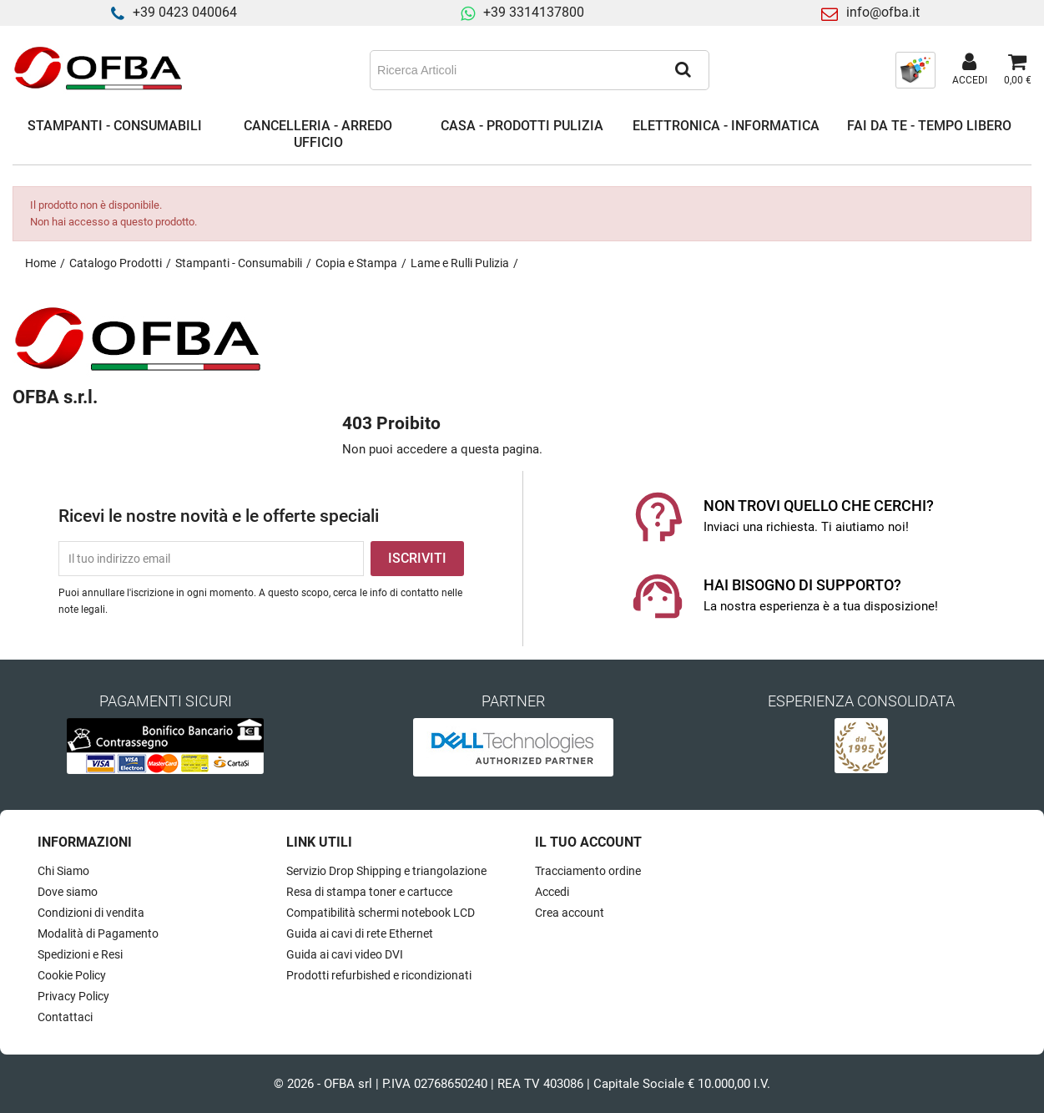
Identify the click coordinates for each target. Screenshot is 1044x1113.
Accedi (552, 891)
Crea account (569, 912)
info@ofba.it (883, 12)
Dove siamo (68, 891)
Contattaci (65, 1017)
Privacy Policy (73, 996)
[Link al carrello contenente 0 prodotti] (1017, 70)
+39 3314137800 (533, 12)
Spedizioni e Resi (80, 954)
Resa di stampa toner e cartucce (369, 891)
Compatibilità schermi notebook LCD (380, 912)
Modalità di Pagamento (98, 933)
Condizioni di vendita (91, 912)
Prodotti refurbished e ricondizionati (379, 975)
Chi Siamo (63, 871)
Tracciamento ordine (588, 871)
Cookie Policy (72, 975)
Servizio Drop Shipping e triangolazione (386, 871)
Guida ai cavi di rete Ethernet (359, 933)
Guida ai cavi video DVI (344, 954)
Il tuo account (588, 842)
